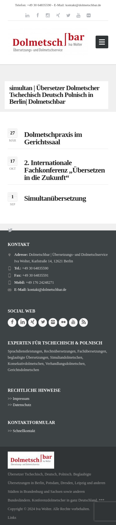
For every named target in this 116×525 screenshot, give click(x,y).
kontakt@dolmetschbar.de (83, 5)
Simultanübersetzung (55, 198)
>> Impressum (18, 398)
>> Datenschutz (19, 405)
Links (12, 517)
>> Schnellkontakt (21, 431)
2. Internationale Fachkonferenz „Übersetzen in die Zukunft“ (64, 170)
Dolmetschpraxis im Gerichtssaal (53, 138)
